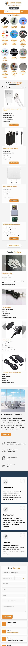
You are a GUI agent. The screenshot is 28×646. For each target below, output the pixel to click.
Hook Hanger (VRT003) (4, 59)
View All (23, 87)
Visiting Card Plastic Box (23, 73)
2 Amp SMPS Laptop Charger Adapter (11, 373)
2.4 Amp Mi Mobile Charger (10, 148)
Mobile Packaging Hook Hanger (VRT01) (14, 41)
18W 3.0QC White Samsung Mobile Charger (12, 109)
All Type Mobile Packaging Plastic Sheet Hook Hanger (23, 42)
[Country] (14, 595)
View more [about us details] (6, 434)
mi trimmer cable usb (14, 26)
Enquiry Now (14, 125)
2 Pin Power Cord (6, 307)
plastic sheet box (14, 58)
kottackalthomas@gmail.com (15, 640)
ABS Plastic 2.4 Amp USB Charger (12, 224)
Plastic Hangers (23, 26)
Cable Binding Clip (7, 273)
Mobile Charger (6, 87)
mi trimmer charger (5, 26)
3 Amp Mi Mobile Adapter (10, 186)
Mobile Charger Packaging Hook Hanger (5, 74)
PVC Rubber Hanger (23, 58)
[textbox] (17, 578)
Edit (23, 578)
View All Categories (14, 245)
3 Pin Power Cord (6, 340)
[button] (14, 6)
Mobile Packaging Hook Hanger (14, 74)
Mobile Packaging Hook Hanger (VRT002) (5, 41)
